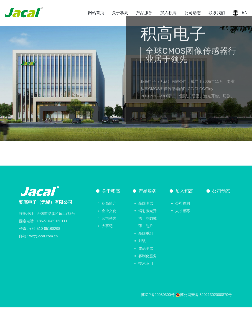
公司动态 (192, 13)
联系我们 (217, 13)
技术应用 (145, 265)
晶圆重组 (145, 235)
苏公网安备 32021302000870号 (206, 296)
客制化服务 (147, 258)
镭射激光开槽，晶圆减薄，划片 (147, 219)
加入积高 (168, 13)
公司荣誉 (109, 220)
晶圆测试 (145, 205)
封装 (142, 242)
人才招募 (182, 212)
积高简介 (109, 205)
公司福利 (182, 205)
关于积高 (120, 13)
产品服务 (144, 13)
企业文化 (109, 212)
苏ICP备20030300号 (158, 296)
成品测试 (145, 250)
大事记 (107, 227)
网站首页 (96, 13)
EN (240, 13)
